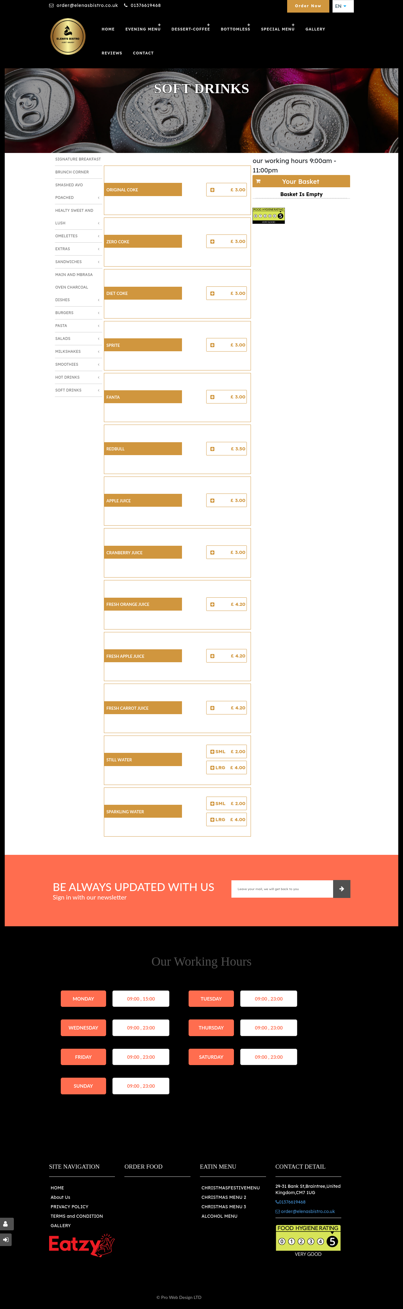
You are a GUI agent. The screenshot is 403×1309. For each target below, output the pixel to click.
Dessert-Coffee (191, 29)
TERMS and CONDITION (77, 1216)
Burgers (64, 312)
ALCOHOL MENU (219, 1216)
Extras (62, 248)
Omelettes (66, 236)
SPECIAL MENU (278, 29)
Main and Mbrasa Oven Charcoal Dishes (74, 287)
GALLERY (315, 29)
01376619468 (146, 5)
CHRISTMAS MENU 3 (224, 1207)
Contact (143, 53)
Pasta (61, 325)
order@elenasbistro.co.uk (87, 5)
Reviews (112, 53)
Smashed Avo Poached (69, 191)
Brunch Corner (72, 172)
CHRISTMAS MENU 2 (224, 1197)
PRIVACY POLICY (69, 1207)
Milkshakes (68, 351)
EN (340, 6)
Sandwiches (68, 261)
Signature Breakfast (78, 159)
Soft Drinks (68, 390)
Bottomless (235, 29)
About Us (60, 1197)
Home (108, 29)
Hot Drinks (67, 377)
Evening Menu (143, 29)
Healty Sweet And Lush (74, 216)
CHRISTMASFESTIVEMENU (231, 1188)
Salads (63, 338)
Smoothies (66, 364)
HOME (57, 1188)
